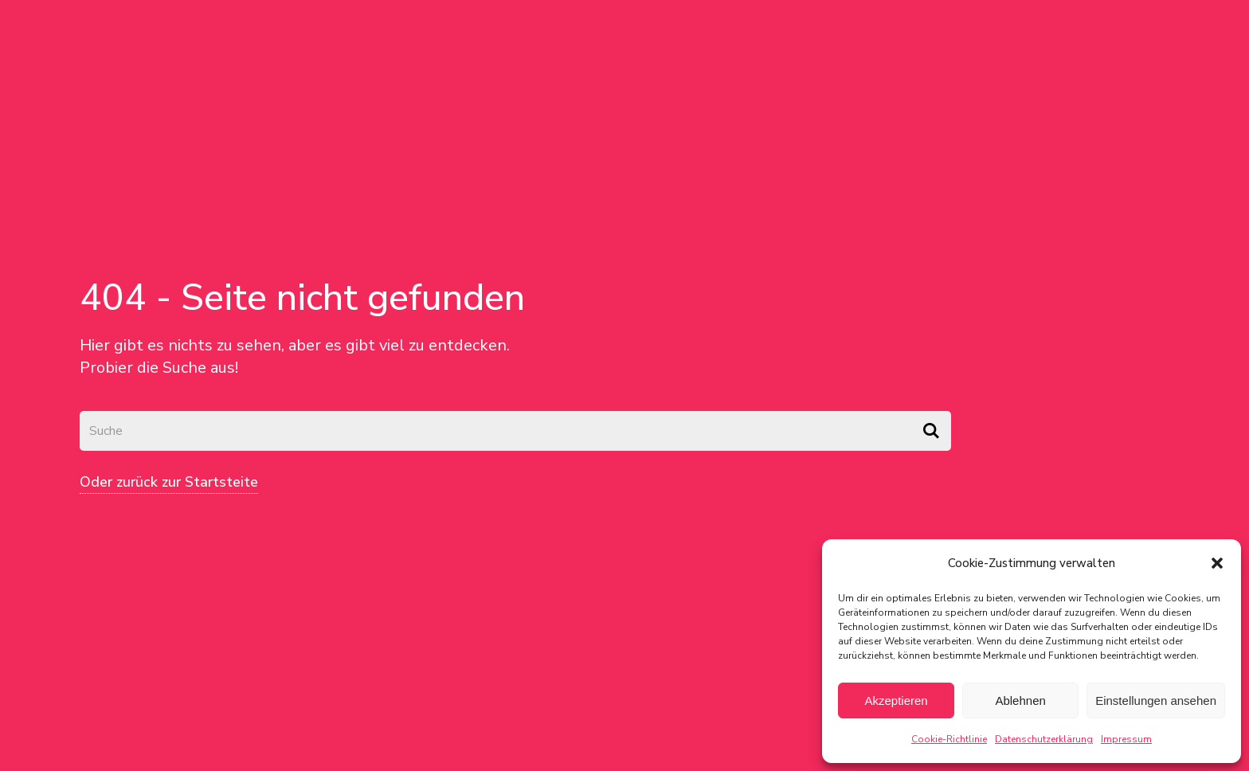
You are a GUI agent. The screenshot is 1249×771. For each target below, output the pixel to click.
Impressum (1126, 739)
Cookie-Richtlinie (949, 739)
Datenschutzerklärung (1044, 739)
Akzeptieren (895, 700)
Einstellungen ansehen (1155, 700)
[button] (1217, 563)
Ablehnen (1020, 700)
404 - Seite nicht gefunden (302, 297)
